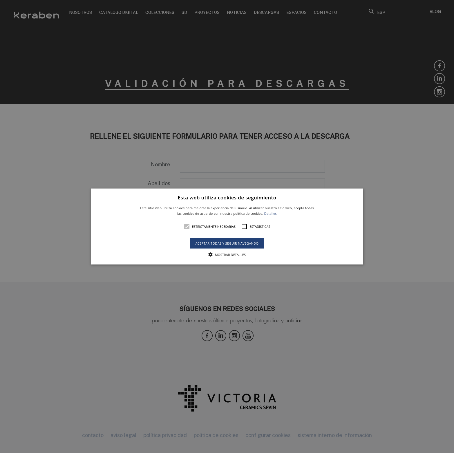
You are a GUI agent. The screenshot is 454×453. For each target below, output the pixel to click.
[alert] (227, 226)
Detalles (270, 213)
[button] (227, 226)
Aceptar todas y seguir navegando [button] (226, 243)
